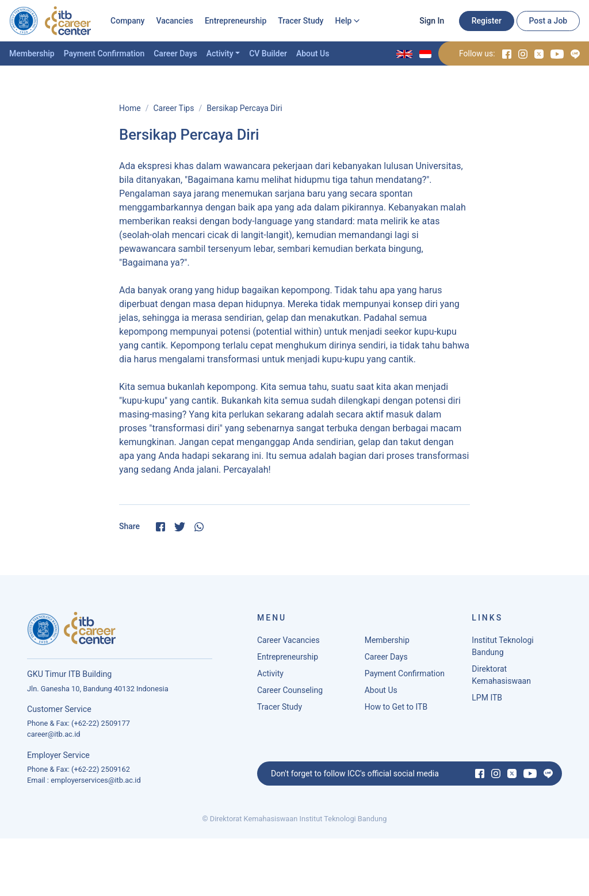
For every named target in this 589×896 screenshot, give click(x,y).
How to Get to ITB (396, 710)
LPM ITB (487, 701)
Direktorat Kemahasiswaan (501, 678)
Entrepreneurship (235, 20)
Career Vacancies (288, 643)
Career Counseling (290, 693)
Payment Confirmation (104, 53)
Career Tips (173, 108)
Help (343, 20)
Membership (32, 53)
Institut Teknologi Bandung (502, 649)
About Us (312, 53)
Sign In (431, 20)
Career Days (175, 53)
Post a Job (548, 20)
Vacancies (174, 20)
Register (487, 20)
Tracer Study (300, 20)
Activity (220, 53)
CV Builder (268, 53)
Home (130, 108)
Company (127, 20)
